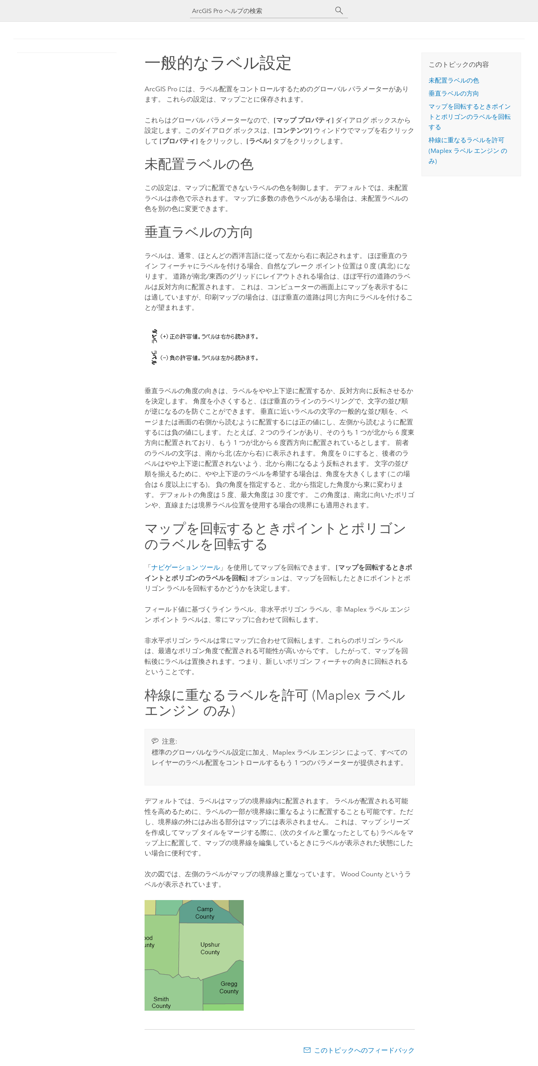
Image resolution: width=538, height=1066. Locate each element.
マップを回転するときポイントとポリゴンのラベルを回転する (470, 117)
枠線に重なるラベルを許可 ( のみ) (468, 150)
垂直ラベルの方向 (454, 93)
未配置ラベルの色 (454, 80)
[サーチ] (339, 11)
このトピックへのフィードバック (364, 1050)
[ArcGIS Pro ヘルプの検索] (261, 11)
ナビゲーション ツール (185, 567)
